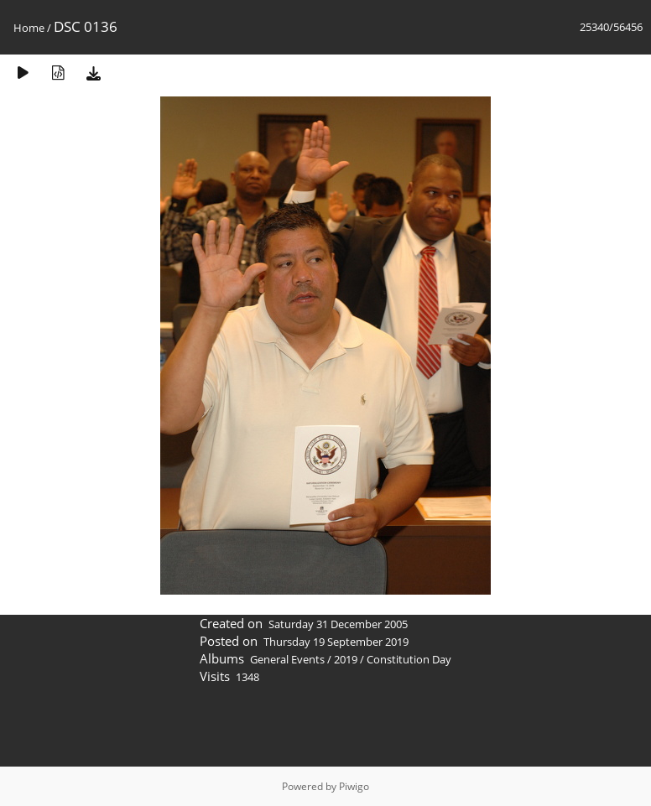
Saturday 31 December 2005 (338, 624)
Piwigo (354, 786)
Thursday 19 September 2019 (336, 641)
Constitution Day (409, 659)
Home (28, 27)
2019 (345, 659)
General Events (287, 659)
